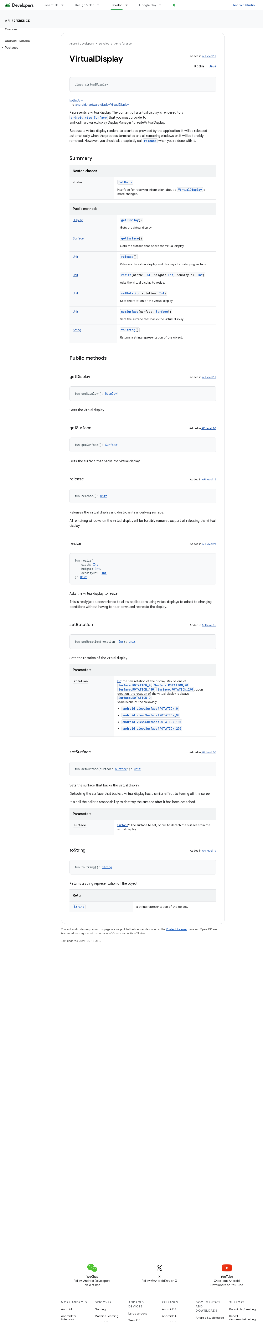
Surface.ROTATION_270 (175, 689)
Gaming (100, 1309)
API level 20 (208, 428)
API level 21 (209, 544)
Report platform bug (242, 1309)
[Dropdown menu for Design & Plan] (99, 5)
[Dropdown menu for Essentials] (64, 5)
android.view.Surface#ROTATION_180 (152, 722)
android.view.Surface (89, 117)
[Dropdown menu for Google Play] (161, 5)
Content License (176, 929)
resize (126, 275)
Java (212, 66)
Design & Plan (84, 5)
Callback (125, 182)
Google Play (147, 5)
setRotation (130, 293)
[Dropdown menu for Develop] (128, 5)
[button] (27, 47)
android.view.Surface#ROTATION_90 (151, 715)
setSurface (130, 312)
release (150, 141)
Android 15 (169, 1309)
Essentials (51, 5)
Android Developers (81, 43)
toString (128, 330)
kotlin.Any (76, 100)
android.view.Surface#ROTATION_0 (150, 709)
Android (66, 1309)
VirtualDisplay (190, 190)
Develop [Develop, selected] (116, 5)
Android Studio (244, 5)
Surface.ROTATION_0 (134, 685)
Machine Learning (106, 1316)
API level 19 (209, 56)
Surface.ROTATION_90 (171, 685)
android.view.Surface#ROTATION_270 (152, 728)
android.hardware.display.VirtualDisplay (102, 105)
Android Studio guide (210, 1318)
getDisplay (130, 220)
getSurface (130, 238)
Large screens (137, 1313)
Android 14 (169, 1316)
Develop (104, 43)
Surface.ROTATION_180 (136, 689)
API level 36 (209, 625)
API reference (17, 20)
